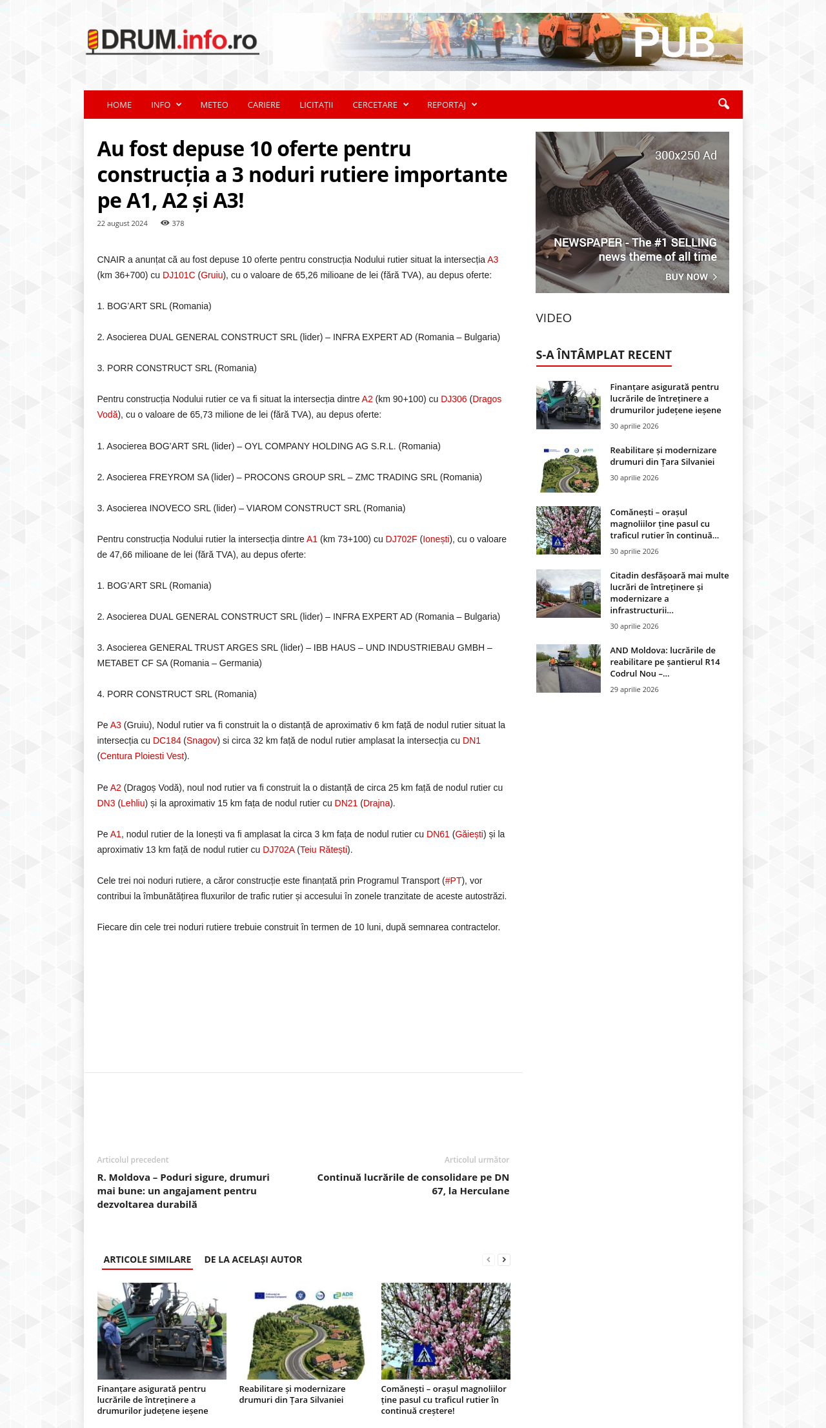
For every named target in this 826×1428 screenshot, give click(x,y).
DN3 (106, 803)
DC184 (167, 740)
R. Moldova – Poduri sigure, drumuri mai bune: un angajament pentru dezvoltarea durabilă (183, 1190)
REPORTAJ (452, 104)
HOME (119, 104)
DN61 (438, 834)
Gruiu (212, 275)
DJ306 (454, 399)
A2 (367, 399)
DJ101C (179, 275)
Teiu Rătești (323, 849)
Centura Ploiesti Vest (142, 756)
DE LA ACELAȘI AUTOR (253, 1259)
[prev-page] (488, 1259)
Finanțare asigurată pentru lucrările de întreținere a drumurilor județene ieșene (152, 1399)
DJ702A (278, 849)
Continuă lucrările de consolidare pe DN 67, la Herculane (413, 1183)
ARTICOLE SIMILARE (148, 1259)
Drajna (376, 803)
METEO (214, 104)
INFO (166, 104)
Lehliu (133, 803)
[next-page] (504, 1259)
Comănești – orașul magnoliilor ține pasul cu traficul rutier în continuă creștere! (444, 1399)
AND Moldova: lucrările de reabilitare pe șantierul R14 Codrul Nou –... (665, 661)
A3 (492, 259)
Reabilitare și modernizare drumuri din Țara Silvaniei (292, 1394)
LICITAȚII (316, 104)
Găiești (469, 834)
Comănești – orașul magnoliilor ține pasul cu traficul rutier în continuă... (665, 523)
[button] (723, 104)
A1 (312, 539)
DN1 (472, 740)
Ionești (436, 539)
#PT (453, 880)
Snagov (201, 740)
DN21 (346, 803)
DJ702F (402, 539)
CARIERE (264, 104)
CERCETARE (380, 104)
